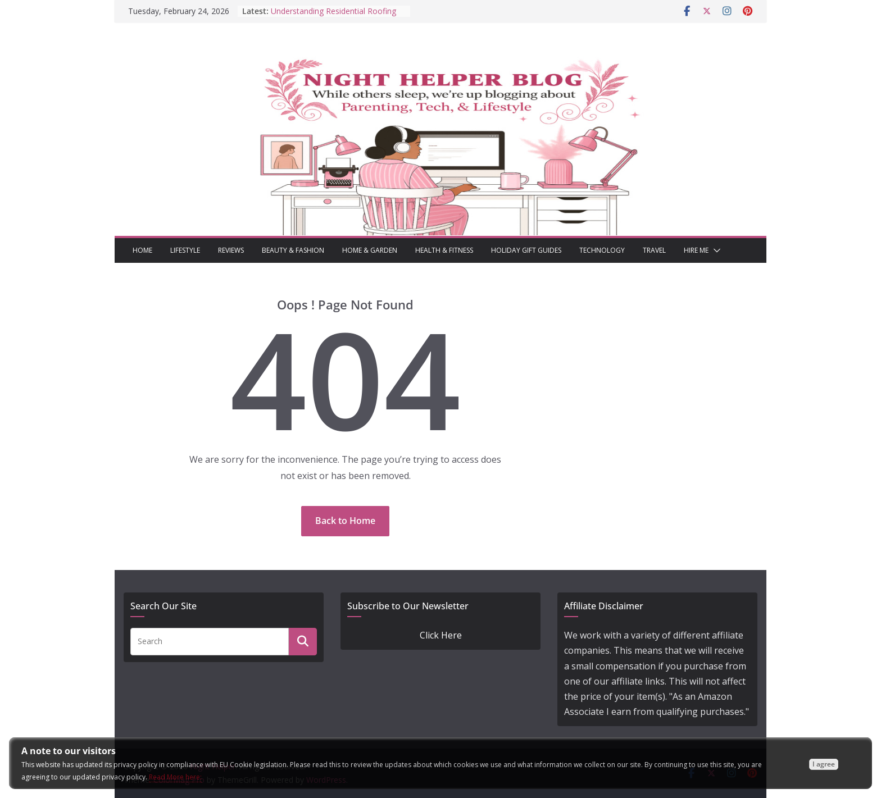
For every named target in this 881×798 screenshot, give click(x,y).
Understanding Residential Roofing (333, 11)
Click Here (441, 635)
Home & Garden (369, 250)
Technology (602, 250)
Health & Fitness (444, 250)
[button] (715, 250)
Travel (654, 250)
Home (142, 250)
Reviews (231, 250)
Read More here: (175, 777)
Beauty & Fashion (293, 250)
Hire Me (696, 250)
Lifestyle (185, 250)
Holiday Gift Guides (526, 250)
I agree (823, 764)
